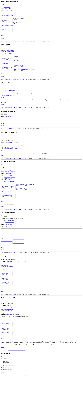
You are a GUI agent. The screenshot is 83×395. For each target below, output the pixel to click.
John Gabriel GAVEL (9, 53)
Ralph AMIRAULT (9, 187)
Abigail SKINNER (9, 122)
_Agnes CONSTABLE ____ (6, 252)
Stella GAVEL (5, 68)
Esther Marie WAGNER (10, 177)
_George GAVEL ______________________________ (24, 59)
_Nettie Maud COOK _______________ (24, 195)
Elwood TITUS (8, 56)
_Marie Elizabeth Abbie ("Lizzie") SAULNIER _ (24, 75)
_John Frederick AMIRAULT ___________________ (24, 70)
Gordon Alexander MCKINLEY (11, 154)
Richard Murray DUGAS (9, 183)
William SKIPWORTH (9, 230)
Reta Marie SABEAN (7, 199)
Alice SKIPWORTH (6, 247)
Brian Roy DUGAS (8, 185)
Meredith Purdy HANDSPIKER (12, 329)
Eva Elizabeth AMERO (10, 54)
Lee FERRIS (7, 7)
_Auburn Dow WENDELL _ (6, 339)
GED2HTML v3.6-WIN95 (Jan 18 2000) (17, 44)
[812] (2, 315)
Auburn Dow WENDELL (9, 324)
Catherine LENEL (9, 325)
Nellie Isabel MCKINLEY (9, 153)
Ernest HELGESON (9, 328)
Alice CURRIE (8, 10)
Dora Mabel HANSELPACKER (12, 148)
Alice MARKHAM (8, 235)
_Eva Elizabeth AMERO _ (7, 73)
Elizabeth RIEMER (9, 278)
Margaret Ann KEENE (9, 101)
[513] (2, 141)
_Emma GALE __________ (6, 32)
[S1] (4, 108)
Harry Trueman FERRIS (7, 27)
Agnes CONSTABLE (9, 231)
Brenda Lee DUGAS (8, 184)
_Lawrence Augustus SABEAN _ (8, 193)
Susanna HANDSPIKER (10, 96)
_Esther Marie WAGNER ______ (8, 204)
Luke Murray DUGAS (10, 179)
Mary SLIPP (5, 292)
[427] (2, 91)
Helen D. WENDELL (6, 345)
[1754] (2, 170)
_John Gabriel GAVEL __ (7, 62)
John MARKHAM (9, 233)
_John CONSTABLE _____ (18, 250)
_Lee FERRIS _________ (6, 21)
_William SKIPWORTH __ (6, 241)
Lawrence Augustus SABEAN (11, 176)
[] (2, 106)
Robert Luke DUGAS (8, 181)
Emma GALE (8, 8)
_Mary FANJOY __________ (19, 23)
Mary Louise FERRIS (8, 15)
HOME (2, 41)
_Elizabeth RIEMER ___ (6, 297)
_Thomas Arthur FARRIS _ (19, 18)
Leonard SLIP (7, 277)
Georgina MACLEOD (10, 383)
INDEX (2, 38)
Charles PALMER (9, 281)
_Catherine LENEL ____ (6, 350)
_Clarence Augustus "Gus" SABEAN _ (24, 190)
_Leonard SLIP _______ (6, 286)
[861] (2, 374)
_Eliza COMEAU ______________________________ (24, 64)
